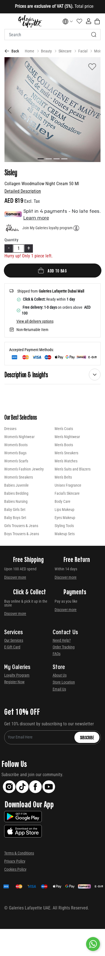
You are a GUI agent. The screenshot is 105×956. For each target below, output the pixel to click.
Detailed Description (22, 191)
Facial (82, 51)
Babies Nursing (16, 501)
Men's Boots (64, 445)
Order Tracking (64, 647)
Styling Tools (64, 525)
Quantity (11, 240)
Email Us (59, 689)
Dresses (10, 428)
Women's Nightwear (19, 436)
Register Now (14, 682)
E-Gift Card (12, 647)
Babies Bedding (16, 493)
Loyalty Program (17, 675)
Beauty (46, 51)
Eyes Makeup (65, 517)
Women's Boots (16, 445)
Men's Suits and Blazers (73, 469)
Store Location (64, 682)
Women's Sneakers (18, 477)
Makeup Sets (65, 534)
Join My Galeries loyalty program (47, 228)
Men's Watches (66, 461)
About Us (60, 675)
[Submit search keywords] (94, 34)
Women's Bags (15, 453)
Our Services (13, 640)
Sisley (10, 172)
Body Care (62, 501)
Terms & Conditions (19, 853)
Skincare (65, 51)
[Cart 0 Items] (97, 21)
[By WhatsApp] (93, 944)
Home (29, 51)
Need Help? (62, 640)
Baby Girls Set (14, 509)
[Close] (85, 6)
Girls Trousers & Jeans (21, 525)
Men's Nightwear (67, 436)
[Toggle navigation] (8, 21)
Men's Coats (64, 428)
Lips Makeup (64, 509)
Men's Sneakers (66, 453)
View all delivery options (34, 321)
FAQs (56, 653)
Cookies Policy (15, 869)
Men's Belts (63, 477)
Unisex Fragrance (68, 485)
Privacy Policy (14, 861)
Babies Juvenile (16, 485)
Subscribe (87, 737)
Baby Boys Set (15, 517)
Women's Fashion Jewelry (24, 469)
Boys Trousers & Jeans (21, 534)
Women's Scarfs (16, 461)
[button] (11, 109)
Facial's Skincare (67, 493)
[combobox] (52, 34)
